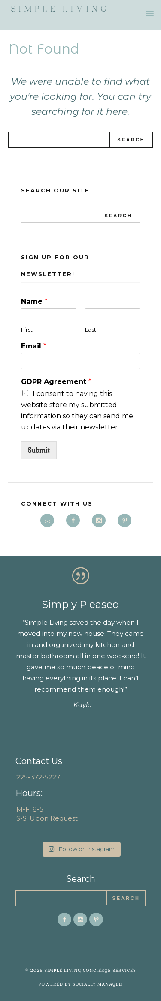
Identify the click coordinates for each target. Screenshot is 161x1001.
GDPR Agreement (56, 382)
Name (34, 301)
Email (33, 346)
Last (90, 329)
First (27, 329)
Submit (39, 450)
